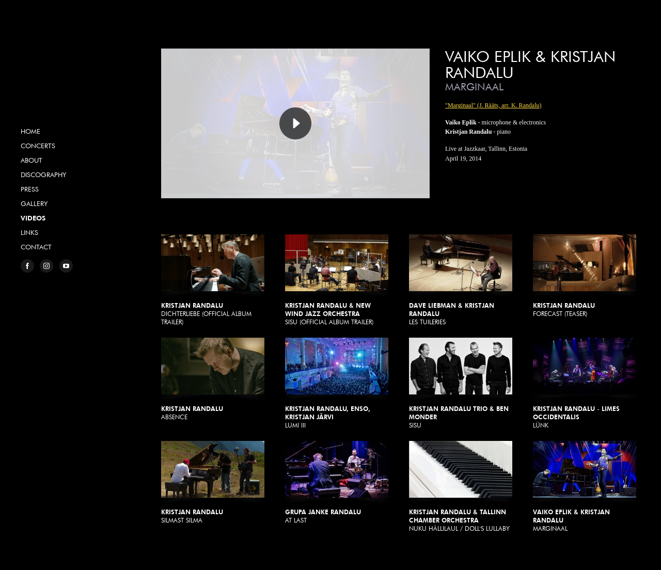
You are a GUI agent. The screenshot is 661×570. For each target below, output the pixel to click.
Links (29, 232)
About (31, 160)
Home (30, 131)
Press (30, 189)
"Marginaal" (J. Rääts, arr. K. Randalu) (493, 105)
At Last (336, 482)
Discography (43, 174)
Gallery (34, 203)
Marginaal (584, 486)
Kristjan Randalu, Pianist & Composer (64, 79)
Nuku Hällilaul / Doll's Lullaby (460, 486)
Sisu (460, 383)
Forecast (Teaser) (584, 276)
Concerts (38, 145)
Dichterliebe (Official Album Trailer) (212, 280)
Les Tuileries (460, 280)
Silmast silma (212, 482)
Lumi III (336, 383)
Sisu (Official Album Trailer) (336, 280)
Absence (212, 379)
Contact (36, 247)
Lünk (584, 383)
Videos (33, 218)
